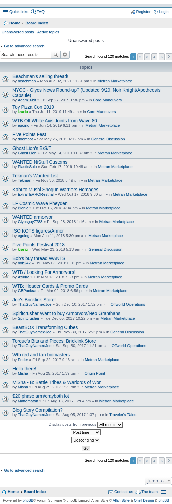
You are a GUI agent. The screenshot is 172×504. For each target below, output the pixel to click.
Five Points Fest (29, 134)
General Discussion (108, 139)
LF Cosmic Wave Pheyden (40, 203)
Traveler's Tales (122, 415)
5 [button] (162, 57)
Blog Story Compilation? (37, 410)
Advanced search (65, 55)
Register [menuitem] (143, 12)
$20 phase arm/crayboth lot (40, 396)
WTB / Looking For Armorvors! (43, 272)
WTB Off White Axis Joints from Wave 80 (54, 120)
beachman (27, 81)
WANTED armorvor (32, 217)
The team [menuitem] (149, 492)
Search (56, 55)
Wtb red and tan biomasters (41, 355)
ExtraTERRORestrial (36, 194)
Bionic (23, 208)
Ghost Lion (27, 153)
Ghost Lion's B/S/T (31, 148)
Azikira (23, 277)
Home (14, 23)
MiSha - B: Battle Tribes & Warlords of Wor (56, 382)
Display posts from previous (86, 425)
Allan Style (121, 500)
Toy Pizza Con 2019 (33, 107)
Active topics (48, 32)
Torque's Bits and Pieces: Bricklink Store (54, 341)
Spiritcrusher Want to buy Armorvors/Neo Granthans (66, 313)
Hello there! (24, 368)
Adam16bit (27, 100)
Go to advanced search (24, 46)
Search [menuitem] (166, 23)
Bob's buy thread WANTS (38, 258)
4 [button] (154, 57)
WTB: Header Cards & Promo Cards (50, 286)
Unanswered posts (18, 32)
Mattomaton (28, 401)
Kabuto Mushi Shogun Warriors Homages (55, 189)
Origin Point (95, 373)
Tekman (24, 180)
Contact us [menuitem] (123, 492)
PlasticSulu (27, 167)
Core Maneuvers (107, 100)
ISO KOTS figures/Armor (38, 231)
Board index (36, 23)
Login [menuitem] (164, 12)
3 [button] (147, 57)
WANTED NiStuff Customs (39, 162)
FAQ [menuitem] (41, 12)
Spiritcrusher (28, 318)
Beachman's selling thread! (40, 76)
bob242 (24, 263)
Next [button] (169, 56)
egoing (23, 125)
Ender (23, 360)
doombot (25, 139)
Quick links (18, 12)
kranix (23, 112)
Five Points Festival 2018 (38, 244)
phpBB (28, 500)
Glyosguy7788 (30, 222)
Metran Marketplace (114, 81)
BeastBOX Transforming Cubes (45, 327)
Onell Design (144, 500)
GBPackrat (27, 291)
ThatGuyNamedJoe (34, 304)
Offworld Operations (128, 304)
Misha (23, 373)
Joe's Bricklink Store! (34, 299)
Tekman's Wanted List (35, 175)
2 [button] (140, 57)
